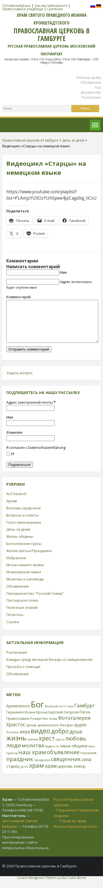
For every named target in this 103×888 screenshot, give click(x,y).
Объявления (90, 82)
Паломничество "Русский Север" (35, 601)
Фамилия (14, 440)
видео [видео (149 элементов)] (40, 738)
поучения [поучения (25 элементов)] (88, 761)
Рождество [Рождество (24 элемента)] (39, 726)
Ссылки (12, 630)
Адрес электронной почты (30, 410)
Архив (11, 509)
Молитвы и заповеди (25, 587)
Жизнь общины (19, 544)
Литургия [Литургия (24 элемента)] (71, 720)
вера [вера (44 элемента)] (25, 740)
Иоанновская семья (23, 580)
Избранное (16, 566)
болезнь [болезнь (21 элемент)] (12, 740)
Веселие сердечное (23, 516)
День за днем (18, 537)
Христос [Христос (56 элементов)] (15, 732)
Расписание (91, 97)
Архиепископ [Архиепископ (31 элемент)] (18, 714)
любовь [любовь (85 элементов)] (75, 746)
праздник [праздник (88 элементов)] (19, 767)
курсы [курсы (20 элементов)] (60, 747)
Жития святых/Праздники (29, 558)
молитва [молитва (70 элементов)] (33, 753)
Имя (63, 272)
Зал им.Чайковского (51, 5)
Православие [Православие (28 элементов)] (17, 726)
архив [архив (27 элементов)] (31, 733)
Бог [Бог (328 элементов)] (37, 712)
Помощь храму (88, 77)
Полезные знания (22, 615)
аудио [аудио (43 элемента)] (80, 733)
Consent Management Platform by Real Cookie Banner (51, 886)
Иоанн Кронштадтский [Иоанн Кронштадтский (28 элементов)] (43, 720)
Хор (98, 87)
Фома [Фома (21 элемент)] (53, 727)
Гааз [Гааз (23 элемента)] (69, 714)
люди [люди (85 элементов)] (13, 753)
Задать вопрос (19, 381)
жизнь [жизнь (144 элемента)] (16, 746)
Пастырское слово (22, 608)
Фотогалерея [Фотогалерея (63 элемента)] (74, 726)
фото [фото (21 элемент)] (24, 775)
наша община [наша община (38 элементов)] (73, 754)
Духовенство (90, 92)
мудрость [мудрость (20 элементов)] (52, 754)
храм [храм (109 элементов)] (36, 774)
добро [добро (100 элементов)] (60, 739)
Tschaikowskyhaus (16, 5)
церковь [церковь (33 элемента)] (65, 774)
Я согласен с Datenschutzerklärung (35, 455)
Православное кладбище (22, 9)
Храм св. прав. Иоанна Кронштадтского (75, 832)
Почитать (15, 622)
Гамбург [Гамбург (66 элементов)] (84, 713)
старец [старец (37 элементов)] (13, 774)
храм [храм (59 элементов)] (51, 774)
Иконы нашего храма (25, 573)
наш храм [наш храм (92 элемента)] (32, 760)
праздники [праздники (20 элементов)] (42, 768)
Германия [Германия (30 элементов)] (15, 720)
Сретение (55, 9)
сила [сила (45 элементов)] (86, 768)
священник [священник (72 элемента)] (66, 767)
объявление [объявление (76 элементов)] (63, 760)
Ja (10, 461)
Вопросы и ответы (22, 523)
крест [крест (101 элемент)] (47, 746)
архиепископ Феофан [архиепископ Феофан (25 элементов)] (55, 733)
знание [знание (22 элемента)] (32, 747)
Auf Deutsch (16, 501)
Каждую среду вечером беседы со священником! (49, 667)
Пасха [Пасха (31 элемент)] (85, 720)
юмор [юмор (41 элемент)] (79, 774)
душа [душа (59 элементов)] (75, 739)
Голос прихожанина (23, 530)
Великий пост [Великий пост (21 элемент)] (55, 714)
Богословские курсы (23, 551)
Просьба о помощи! (23, 674)
